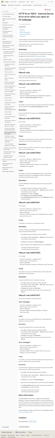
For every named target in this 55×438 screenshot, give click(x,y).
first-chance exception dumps (25, 412)
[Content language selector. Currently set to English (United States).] (7, 432)
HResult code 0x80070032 (25, 32)
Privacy (27, 435)
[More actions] (53, 10)
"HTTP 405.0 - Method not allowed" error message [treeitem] (10, 125)
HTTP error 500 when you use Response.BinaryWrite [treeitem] (10, 129)
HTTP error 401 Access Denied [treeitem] (9, 79)
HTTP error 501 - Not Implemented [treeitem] (9, 140)
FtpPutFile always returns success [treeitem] (8, 56)
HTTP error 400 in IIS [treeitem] (9, 72)
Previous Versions (11, 435)
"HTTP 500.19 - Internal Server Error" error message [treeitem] (10, 137)
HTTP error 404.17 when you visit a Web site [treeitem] (10, 121)
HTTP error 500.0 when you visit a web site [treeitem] (10, 133)
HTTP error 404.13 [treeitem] (8, 114)
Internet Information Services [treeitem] (8, 14)
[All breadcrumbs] (20, 10)
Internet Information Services (28, 9)
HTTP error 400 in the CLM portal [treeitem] (10, 75)
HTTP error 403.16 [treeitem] (8, 100)
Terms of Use (46, 435)
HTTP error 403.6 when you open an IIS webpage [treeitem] (10, 86)
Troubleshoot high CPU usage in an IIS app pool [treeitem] (9, 152)
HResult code (22, 30)
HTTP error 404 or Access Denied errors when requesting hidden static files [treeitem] (10, 108)
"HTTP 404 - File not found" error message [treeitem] (10, 103)
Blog (17, 435)
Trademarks (3, 437)
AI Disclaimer (3, 435)
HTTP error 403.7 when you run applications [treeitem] (10, 94)
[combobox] (9, 11)
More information (38, 56)
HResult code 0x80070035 (25, 34)
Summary (22, 29)
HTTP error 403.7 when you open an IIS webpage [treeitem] (10, 90)
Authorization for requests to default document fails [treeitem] (9, 52)
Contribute (22, 435)
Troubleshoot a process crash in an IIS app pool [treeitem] (10, 148)
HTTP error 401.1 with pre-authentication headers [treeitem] (10, 83)
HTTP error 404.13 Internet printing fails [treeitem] (10, 117)
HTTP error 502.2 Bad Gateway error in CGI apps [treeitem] (10, 144)
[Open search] (49, 2)
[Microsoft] (2, 2)
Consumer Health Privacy (36, 435)
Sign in (52, 1)
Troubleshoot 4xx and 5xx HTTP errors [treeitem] (10, 65)
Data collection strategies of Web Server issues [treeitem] (10, 68)
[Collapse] (15, 8)
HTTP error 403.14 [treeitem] (8, 97)
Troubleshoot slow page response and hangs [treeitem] (8, 156)
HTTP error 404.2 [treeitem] (8, 112)
